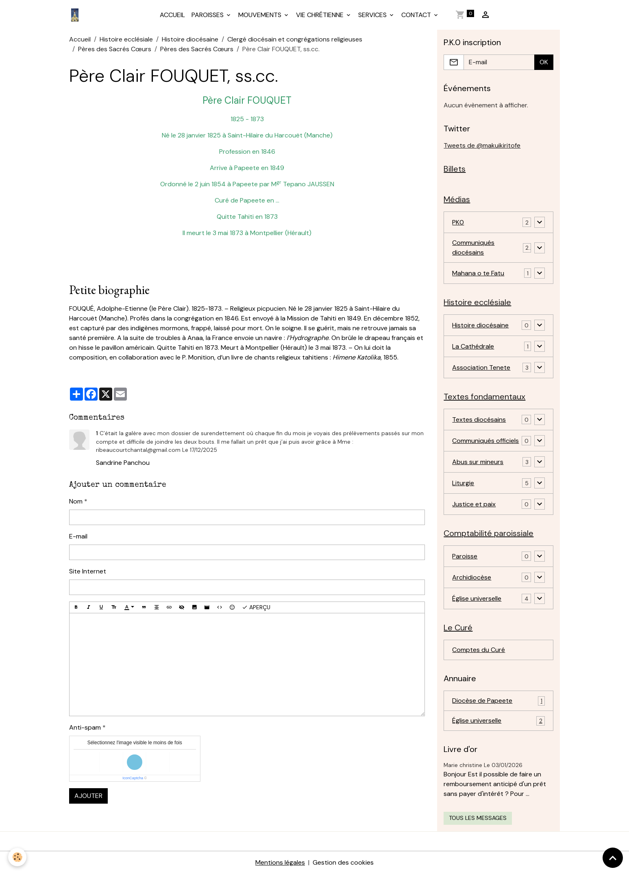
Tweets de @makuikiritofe (482, 145)
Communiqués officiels (485, 440)
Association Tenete (481, 367)
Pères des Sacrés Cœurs (114, 49)
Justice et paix (474, 504)
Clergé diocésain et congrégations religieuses (294, 39)
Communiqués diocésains (473, 247)
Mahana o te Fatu (478, 273)
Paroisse (464, 556)
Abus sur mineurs (477, 462)
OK (544, 62)
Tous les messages (478, 818)
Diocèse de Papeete (498, 701)
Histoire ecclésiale (126, 39)
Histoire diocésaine (190, 39)
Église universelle (476, 598)
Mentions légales (280, 862)
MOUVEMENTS (260, 15)
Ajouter (88, 795)
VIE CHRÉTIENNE (320, 15)
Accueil (80, 39)
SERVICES (373, 15)
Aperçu (256, 607)
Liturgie (463, 483)
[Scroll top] (613, 858)
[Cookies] (17, 857)
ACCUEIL (172, 15)
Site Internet (87, 571)
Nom (76, 501)
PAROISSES (208, 15)
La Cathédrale (473, 346)
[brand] (76, 15)
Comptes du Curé (478, 649)
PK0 (458, 222)
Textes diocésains (479, 419)
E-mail (78, 536)
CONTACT (417, 15)
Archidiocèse (471, 577)
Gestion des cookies (343, 862)
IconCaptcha (132, 778)
